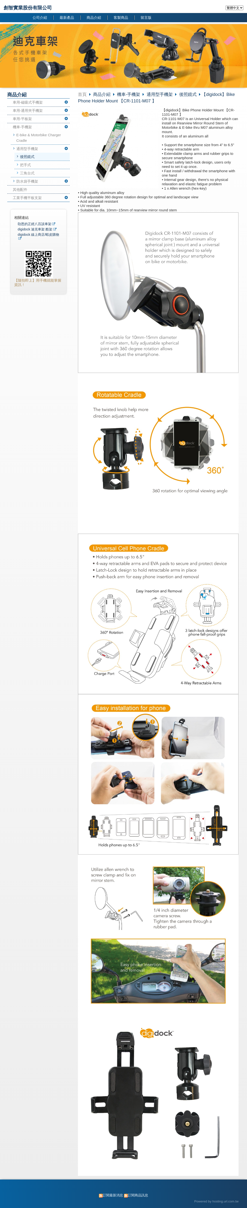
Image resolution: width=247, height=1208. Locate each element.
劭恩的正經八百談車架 (34, 224)
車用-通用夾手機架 (28, 110)
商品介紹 (102, 94)
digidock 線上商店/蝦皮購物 (38, 234)
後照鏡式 (27, 157)
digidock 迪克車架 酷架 (35, 229)
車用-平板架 (22, 119)
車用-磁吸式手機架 (28, 102)
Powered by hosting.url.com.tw (216, 1201)
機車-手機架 (22, 127)
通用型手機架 (27, 149)
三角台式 (27, 173)
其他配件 (20, 189)
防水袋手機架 (27, 181)
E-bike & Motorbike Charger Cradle (38, 138)
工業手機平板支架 (27, 198)
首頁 (82, 94)
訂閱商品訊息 (138, 1195)
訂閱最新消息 (113, 1195)
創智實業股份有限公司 (28, 7)
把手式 (25, 165)
